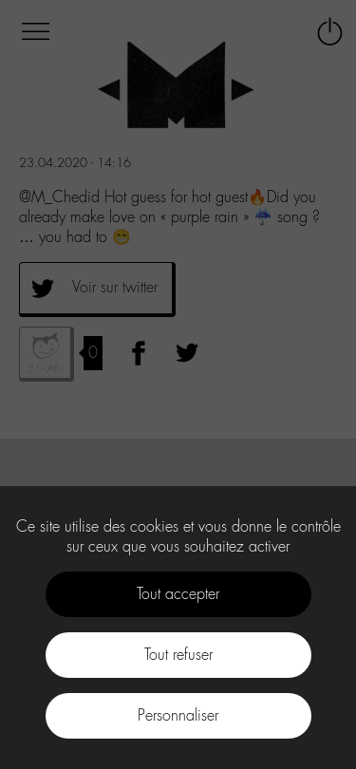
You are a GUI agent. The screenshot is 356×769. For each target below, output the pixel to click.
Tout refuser (178, 655)
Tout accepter (178, 594)
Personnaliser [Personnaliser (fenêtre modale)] (178, 715)
